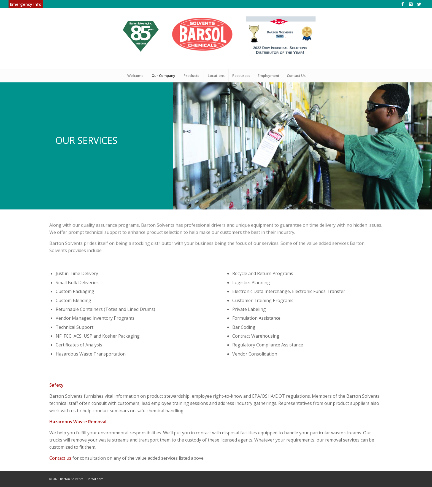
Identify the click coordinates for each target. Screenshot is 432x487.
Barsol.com (95, 479)
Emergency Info (26, 4)
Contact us (60, 458)
